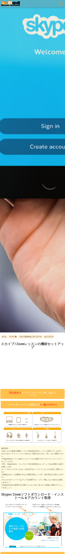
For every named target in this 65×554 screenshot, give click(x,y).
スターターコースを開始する (32, 404)
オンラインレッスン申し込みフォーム (32, 393)
